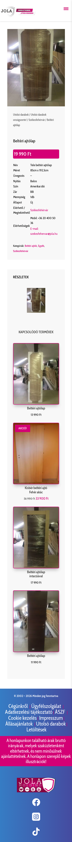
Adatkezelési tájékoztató (28, 712)
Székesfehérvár (37, 120)
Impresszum (51, 718)
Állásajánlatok (19, 724)
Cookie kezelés (22, 718)
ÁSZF (60, 712)
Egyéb (41, 246)
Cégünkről (18, 706)
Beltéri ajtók (31, 246)
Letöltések (36, 729)
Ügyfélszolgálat (46, 706)
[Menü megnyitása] (66, 9)
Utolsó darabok (21, 114)
